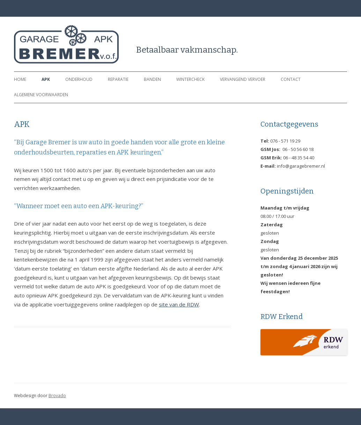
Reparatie (118, 79)
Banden (152, 79)
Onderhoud (79, 79)
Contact (291, 79)
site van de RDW (179, 304)
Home (20, 79)
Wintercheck (190, 79)
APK (46, 79)
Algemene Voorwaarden (41, 95)
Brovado (57, 396)
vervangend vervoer (242, 79)
